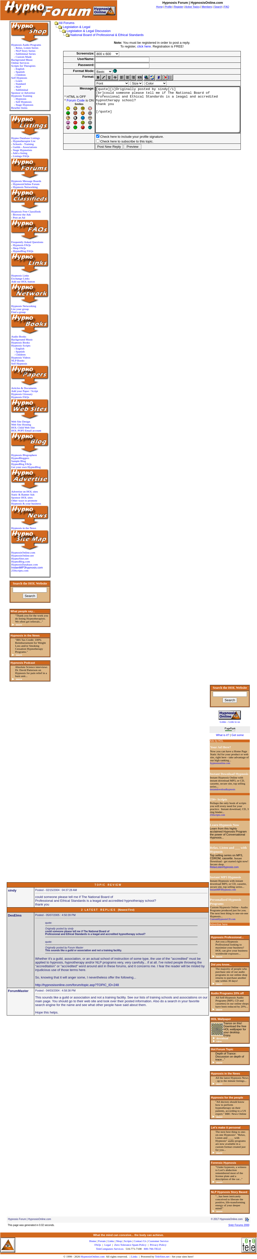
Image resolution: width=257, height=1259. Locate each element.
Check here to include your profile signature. (121, 146)
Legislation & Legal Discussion (85, 31)
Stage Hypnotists (20, 150)
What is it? (222, 735)
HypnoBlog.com (18, 561)
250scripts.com (18, 570)
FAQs (97, 1244)
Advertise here (219, 924)
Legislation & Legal (73, 27)
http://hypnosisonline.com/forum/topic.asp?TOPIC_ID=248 (77, 985)
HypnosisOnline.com (93, 1256)
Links (134, 1256)
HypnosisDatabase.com (22, 564)
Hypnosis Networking (23, 187)
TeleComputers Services (109, 1248)
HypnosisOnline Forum (24, 184)
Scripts (128, 1241)
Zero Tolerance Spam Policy (130, 1244)
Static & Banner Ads (21, 494)
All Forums (63, 23)
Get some (238, 735)
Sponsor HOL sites (20, 497)
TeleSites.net (162, 1256)
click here (142, 46)
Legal (107, 1244)
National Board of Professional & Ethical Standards (103, 35)
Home (92, 1241)
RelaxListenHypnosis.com (224, 867)
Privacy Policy (158, 1244)
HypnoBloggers (18, 458)
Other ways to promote (22, 500)
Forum (102, 1241)
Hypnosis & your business (24, 503)
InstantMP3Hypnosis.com (223, 889)
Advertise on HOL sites (22, 491)
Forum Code (65, 100)
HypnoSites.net (18, 558)
